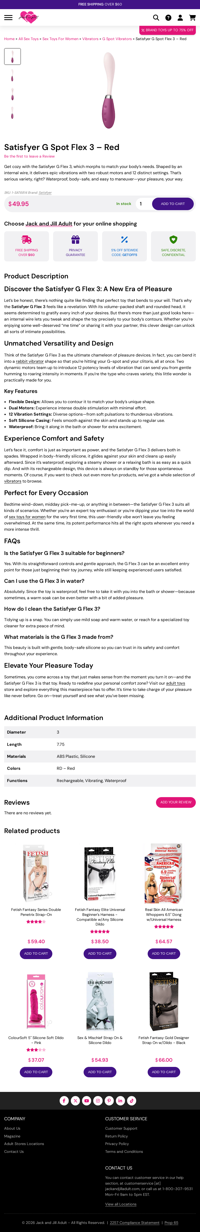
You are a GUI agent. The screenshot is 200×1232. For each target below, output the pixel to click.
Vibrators (90, 38)
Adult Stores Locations (24, 1143)
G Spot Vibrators (117, 38)
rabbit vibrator (30, 361)
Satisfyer (45, 192)
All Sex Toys (28, 38)
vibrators (12, 481)
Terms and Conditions (124, 1151)
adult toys (175, 683)
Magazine (12, 1136)
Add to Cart (36, 953)
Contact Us (14, 1151)
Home (9, 38)
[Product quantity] (150, 204)
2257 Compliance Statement (135, 1222)
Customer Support (121, 1128)
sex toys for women (27, 517)
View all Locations (120, 1204)
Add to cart (173, 204)
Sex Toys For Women (60, 38)
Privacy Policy (117, 1143)
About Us (12, 1128)
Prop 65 (171, 1222)
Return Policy (116, 1136)
